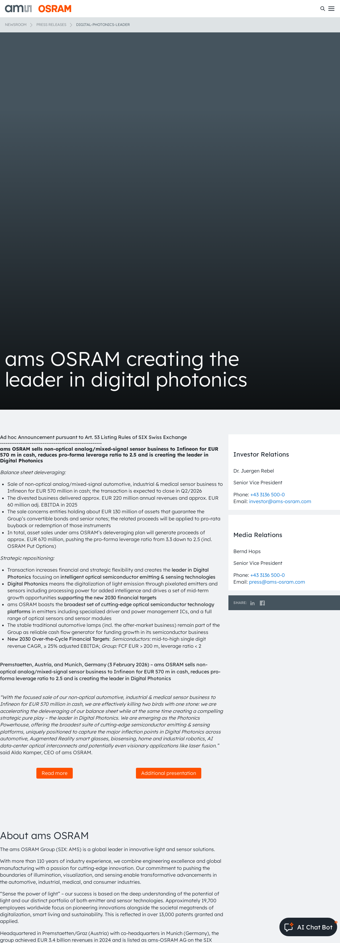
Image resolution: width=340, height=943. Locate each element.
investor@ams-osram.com (280, 501)
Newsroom (16, 24)
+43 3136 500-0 (267, 494)
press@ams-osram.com (277, 582)
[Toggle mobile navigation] (331, 8)
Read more (55, 773)
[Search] (323, 8)
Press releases (51, 24)
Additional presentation (168, 773)
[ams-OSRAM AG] (38, 8)
